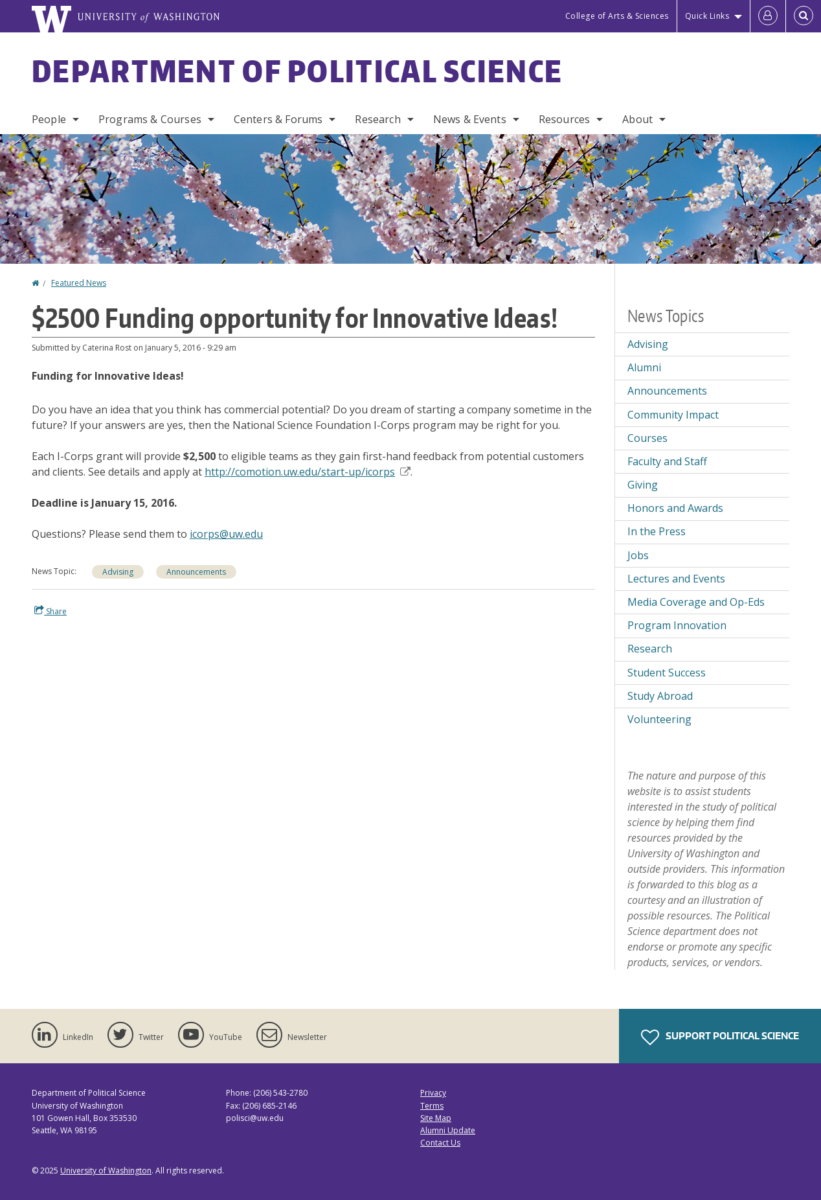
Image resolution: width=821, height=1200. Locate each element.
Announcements (196, 571)
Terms (432, 1105)
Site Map (435, 1118)
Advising (117, 571)
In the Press (656, 531)
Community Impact (673, 415)
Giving (642, 485)
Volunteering (659, 719)
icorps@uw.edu (226, 534)
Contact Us (440, 1142)
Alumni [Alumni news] (644, 367)
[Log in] (767, 16)
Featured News (78, 282)
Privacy (433, 1092)
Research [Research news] (649, 648)
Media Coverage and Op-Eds (696, 602)
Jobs (638, 555)
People (49, 119)
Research (377, 119)
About (637, 119)
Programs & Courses (149, 119)
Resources (564, 119)
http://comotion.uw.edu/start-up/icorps (307, 472)
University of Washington (106, 1170)
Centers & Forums (278, 119)
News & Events (469, 119)
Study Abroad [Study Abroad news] (660, 696)
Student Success (666, 672)
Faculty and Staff (667, 461)
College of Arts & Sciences (617, 15)
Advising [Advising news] (647, 344)
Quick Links (707, 15)
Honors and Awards (675, 508)
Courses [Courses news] (647, 438)
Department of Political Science (297, 71)
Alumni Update (447, 1130)
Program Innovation (676, 625)
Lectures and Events (676, 578)
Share (50, 611)
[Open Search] (803, 16)
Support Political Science (720, 1037)
